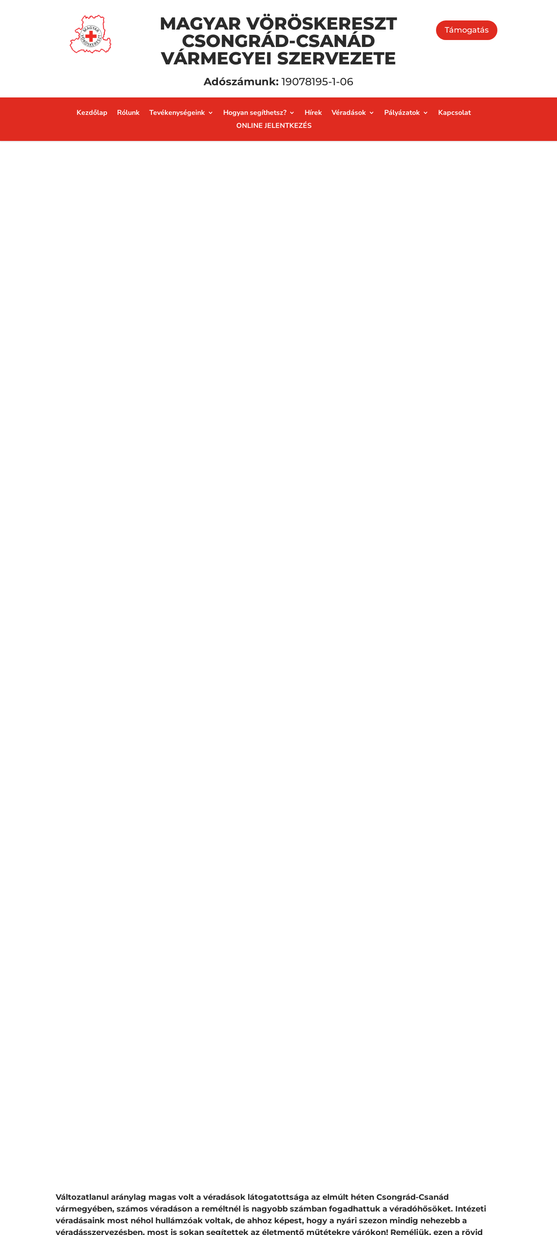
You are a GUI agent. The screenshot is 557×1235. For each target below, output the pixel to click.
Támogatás (467, 30)
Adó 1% (422, 1056)
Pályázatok (402, 113)
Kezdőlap (92, 113)
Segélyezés (312, 1005)
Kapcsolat (454, 113)
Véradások (349, 113)
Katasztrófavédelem (330, 1076)
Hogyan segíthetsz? (254, 113)
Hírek (313, 113)
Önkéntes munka (442, 1076)
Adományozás (436, 1017)
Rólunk (128, 113)
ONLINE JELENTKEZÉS (274, 127)
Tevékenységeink (177, 113)
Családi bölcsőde (324, 1095)
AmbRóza (310, 1115)
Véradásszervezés (325, 1025)
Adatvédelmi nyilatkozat (94, 1195)
